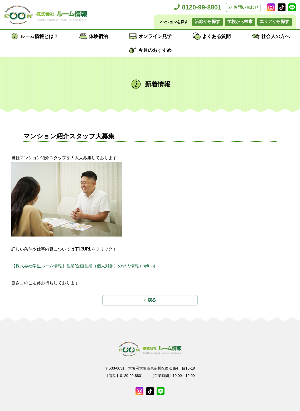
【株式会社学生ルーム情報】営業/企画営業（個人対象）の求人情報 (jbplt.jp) (83, 266)
